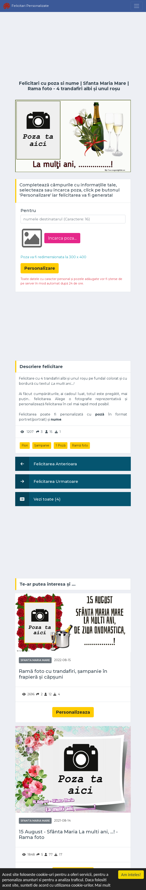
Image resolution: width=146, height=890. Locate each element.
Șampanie (41, 445)
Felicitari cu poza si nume (49, 83)
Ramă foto (80, 445)
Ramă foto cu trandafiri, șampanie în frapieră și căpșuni (63, 674)
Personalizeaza (73, 712)
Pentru (28, 210)
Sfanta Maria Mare (104, 83)
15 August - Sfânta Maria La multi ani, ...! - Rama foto (68, 834)
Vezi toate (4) (38, 499)
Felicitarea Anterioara (46, 464)
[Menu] (137, 6)
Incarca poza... (62, 238)
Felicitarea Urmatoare (46, 481)
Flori (25, 445)
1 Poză (61, 445)
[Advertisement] (73, 46)
